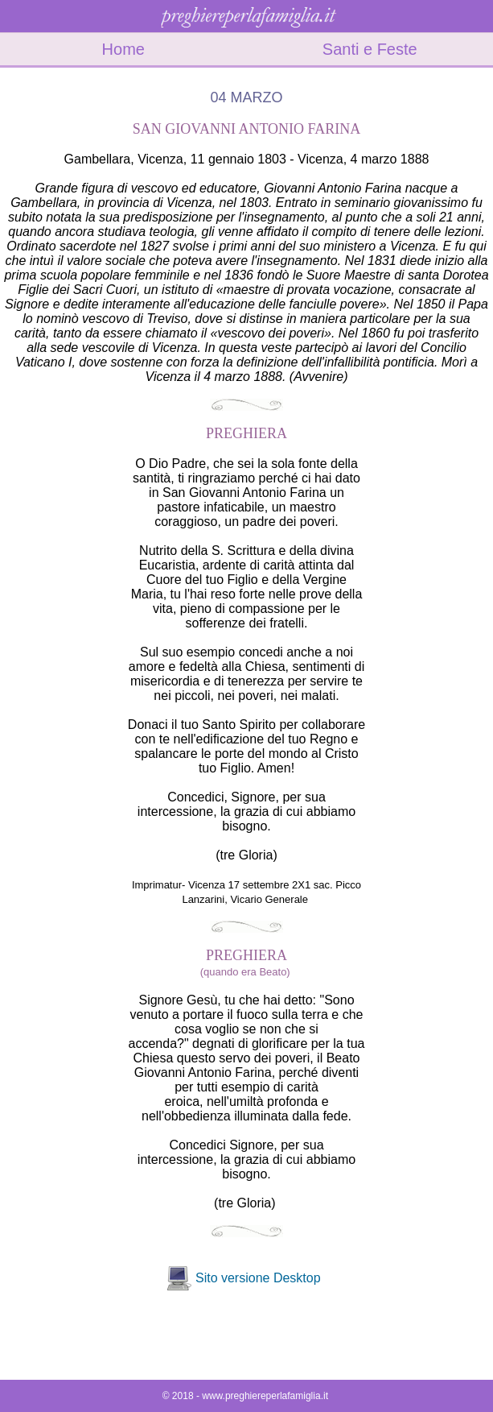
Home (123, 49)
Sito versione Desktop (258, 1278)
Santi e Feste (370, 49)
